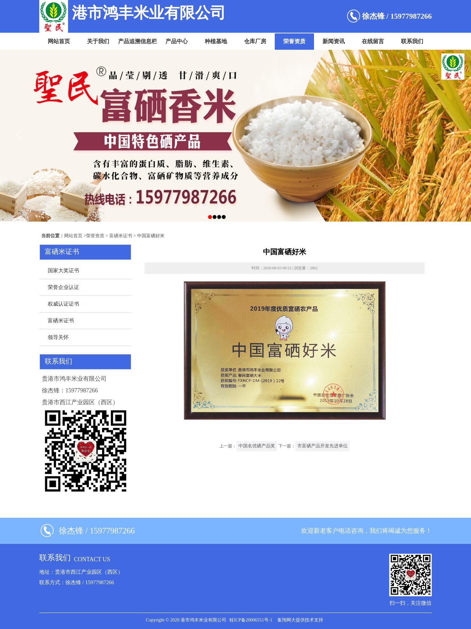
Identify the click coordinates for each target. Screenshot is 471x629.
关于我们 (98, 41)
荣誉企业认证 (63, 287)
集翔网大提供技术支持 (300, 620)
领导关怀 (58, 337)
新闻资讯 (334, 41)
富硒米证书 (120, 235)
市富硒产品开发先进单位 (322, 445)
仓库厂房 (255, 41)
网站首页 (59, 41)
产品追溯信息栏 (137, 41)
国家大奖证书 (63, 270)
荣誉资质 (294, 41)
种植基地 (216, 41)
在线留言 (373, 41)
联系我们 (412, 41)
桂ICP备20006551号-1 (250, 620)
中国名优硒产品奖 (256, 445)
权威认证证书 (63, 304)
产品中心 (177, 41)
